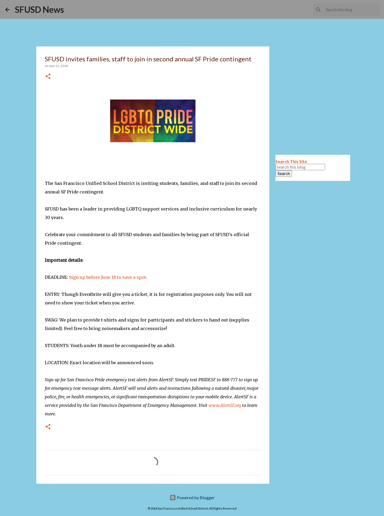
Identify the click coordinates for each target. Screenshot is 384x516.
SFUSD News (39, 9)
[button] (48, 76)
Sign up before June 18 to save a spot (107, 277)
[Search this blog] (352, 9)
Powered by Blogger (192, 497)
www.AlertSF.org (225, 405)
